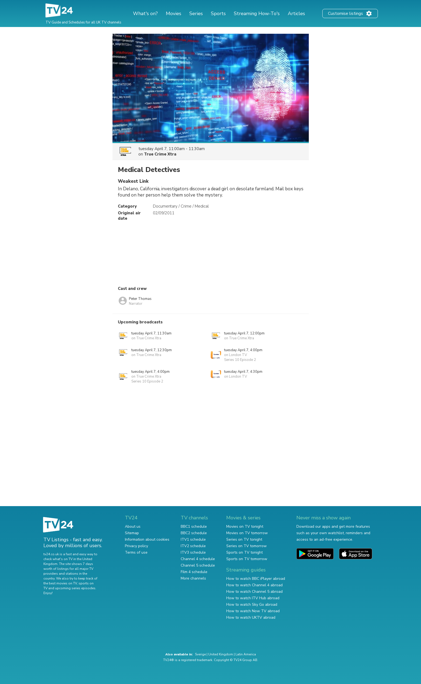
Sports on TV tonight (244, 552)
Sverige (200, 654)
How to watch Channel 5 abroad (254, 591)
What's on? (145, 13)
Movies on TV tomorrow (247, 533)
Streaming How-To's (257, 13)
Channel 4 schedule (198, 558)
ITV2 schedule (193, 545)
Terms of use (136, 552)
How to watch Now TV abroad (253, 611)
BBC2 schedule (194, 533)
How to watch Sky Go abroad (251, 604)
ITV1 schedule (193, 539)
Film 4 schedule (194, 571)
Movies (173, 13)
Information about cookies (147, 539)
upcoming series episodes (75, 588)
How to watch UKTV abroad (250, 617)
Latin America (245, 654)
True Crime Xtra (160, 154)
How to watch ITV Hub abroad (252, 598)
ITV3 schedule (193, 552)
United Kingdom (220, 654)
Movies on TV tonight (244, 526)
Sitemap (132, 533)
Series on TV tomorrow (246, 545)
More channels (193, 578)
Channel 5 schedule (198, 565)
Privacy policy (136, 545)
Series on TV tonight (244, 539)
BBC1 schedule (194, 526)
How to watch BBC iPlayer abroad (255, 578)
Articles (296, 13)
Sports (218, 13)
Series (196, 13)
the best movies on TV (60, 583)
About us (133, 526)
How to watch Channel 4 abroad (254, 585)
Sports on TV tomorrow (246, 558)
